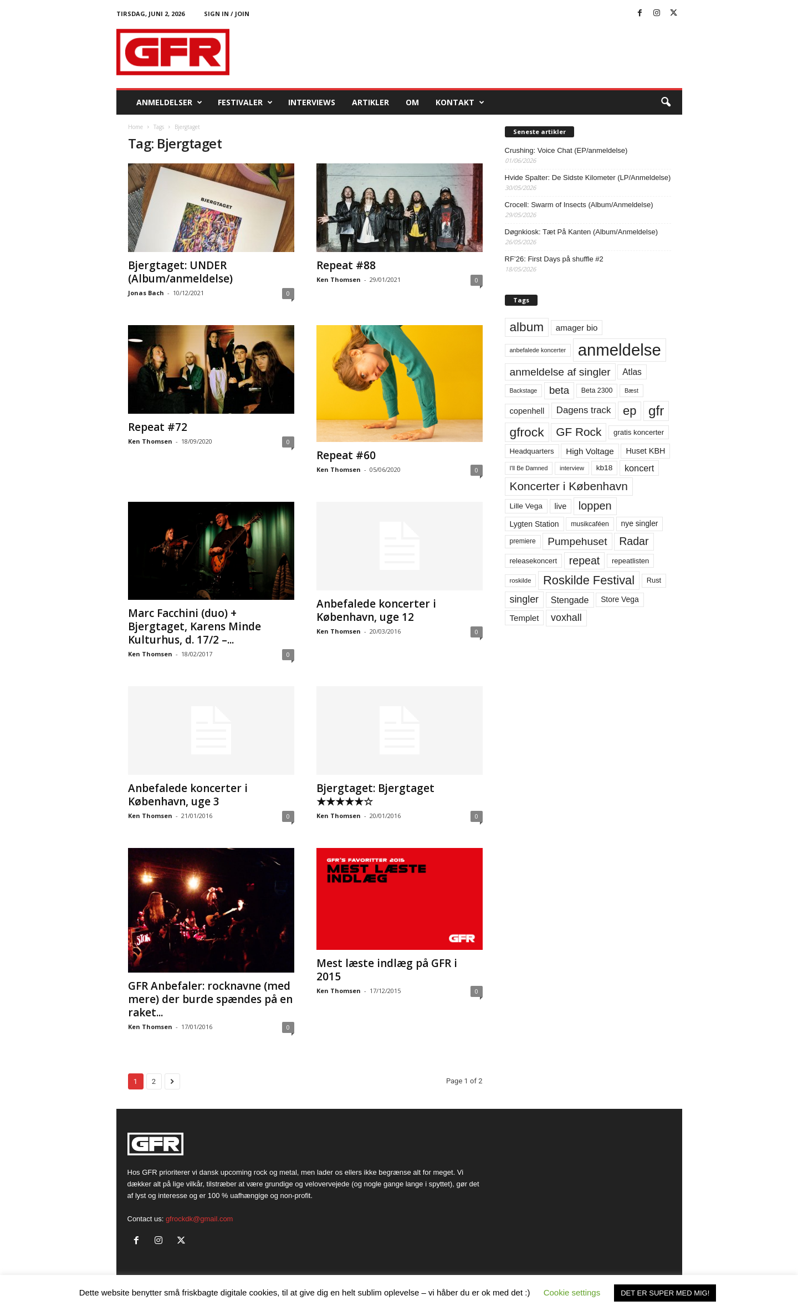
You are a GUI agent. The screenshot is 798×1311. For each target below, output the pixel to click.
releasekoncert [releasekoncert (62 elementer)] (533, 561)
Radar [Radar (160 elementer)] (633, 541)
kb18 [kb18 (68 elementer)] (604, 468)
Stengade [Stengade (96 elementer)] (570, 600)
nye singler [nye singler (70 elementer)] (639, 523)
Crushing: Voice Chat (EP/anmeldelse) (566, 150)
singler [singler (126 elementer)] (524, 599)
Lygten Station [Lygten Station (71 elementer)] (534, 524)
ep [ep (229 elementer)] (629, 411)
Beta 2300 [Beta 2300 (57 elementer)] (597, 390)
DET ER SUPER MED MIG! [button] (665, 1293)
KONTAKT (460, 102)
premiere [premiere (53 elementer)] (523, 541)
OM (412, 102)
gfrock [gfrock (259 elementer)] (527, 432)
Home (135, 127)
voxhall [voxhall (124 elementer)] (566, 617)
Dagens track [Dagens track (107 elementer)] (583, 410)
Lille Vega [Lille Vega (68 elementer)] (526, 506)
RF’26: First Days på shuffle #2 (554, 259)
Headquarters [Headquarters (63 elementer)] (532, 451)
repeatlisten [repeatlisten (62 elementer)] (630, 561)
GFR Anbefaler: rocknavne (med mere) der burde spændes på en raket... (210, 999)
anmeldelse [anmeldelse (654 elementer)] (619, 350)
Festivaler (245, 102)
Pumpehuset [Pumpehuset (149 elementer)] (577, 541)
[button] (665, 102)
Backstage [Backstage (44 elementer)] (524, 390)
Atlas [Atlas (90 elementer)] (632, 372)
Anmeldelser (169, 102)
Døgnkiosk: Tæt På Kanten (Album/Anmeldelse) (581, 232)
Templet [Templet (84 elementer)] (524, 618)
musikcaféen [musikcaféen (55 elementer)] (590, 524)
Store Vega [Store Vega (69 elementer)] (620, 599)
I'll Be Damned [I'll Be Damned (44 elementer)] (529, 468)
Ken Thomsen (338, 279)
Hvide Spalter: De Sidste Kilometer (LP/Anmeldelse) (588, 177)
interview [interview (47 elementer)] (572, 468)
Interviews (311, 102)
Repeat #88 (346, 265)
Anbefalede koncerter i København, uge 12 (376, 610)
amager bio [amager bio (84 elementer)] (577, 327)
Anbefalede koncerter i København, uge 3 (188, 795)
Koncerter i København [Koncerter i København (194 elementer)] (569, 486)
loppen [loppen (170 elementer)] (595, 506)
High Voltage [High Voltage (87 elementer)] (590, 451)
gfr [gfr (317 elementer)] (656, 410)
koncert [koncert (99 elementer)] (639, 468)
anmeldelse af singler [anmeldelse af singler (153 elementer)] (560, 372)
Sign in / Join (226, 13)
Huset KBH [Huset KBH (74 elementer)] (645, 450)
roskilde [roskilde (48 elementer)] (520, 580)
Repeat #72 (157, 427)
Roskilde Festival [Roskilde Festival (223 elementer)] (589, 580)
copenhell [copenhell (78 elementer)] (527, 411)
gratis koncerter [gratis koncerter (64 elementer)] (638, 432)
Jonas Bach (146, 293)
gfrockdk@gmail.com (199, 1219)
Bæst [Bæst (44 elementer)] (631, 390)
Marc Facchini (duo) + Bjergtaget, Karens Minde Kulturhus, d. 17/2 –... (194, 626)
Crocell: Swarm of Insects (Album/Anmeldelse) (579, 204)
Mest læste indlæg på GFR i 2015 (386, 970)
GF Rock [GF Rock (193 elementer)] (578, 431)
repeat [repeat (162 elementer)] (584, 560)
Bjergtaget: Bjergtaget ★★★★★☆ (375, 795)
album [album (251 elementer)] (527, 327)
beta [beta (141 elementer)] (559, 390)
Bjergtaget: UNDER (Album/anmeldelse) (180, 272)
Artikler (370, 102)
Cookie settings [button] (572, 1292)
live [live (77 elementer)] (561, 506)
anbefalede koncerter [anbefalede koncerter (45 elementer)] (538, 350)
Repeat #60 (346, 455)
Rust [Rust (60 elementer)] (654, 580)
